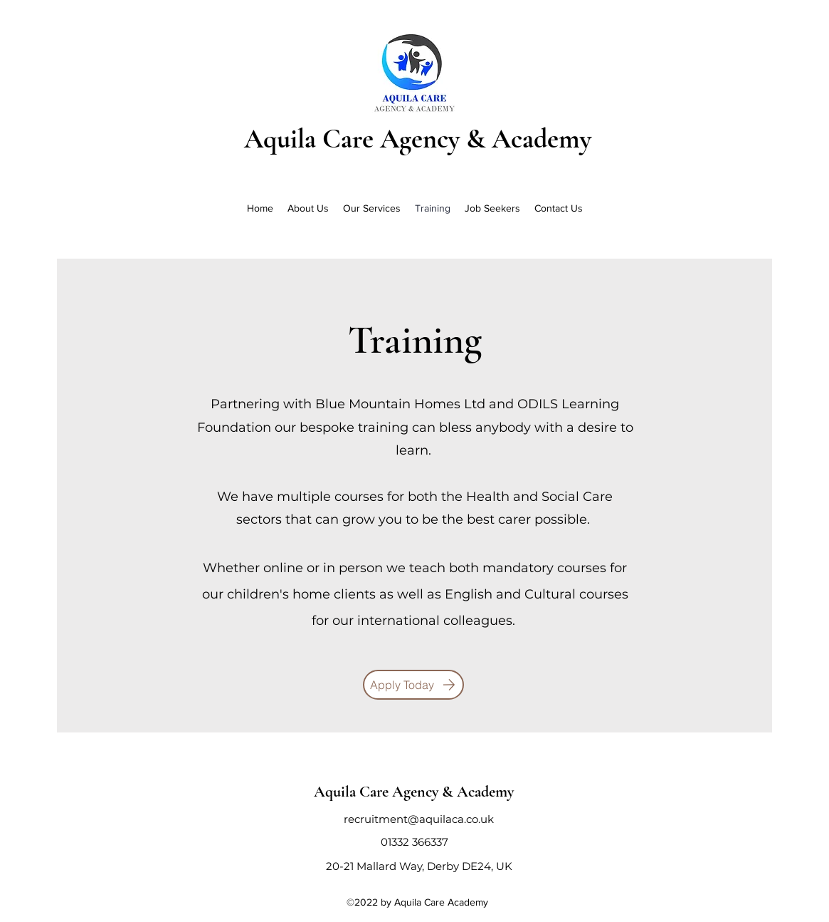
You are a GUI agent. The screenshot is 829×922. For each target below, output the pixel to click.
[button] (372, 208)
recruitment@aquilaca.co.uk (419, 819)
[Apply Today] (413, 685)
